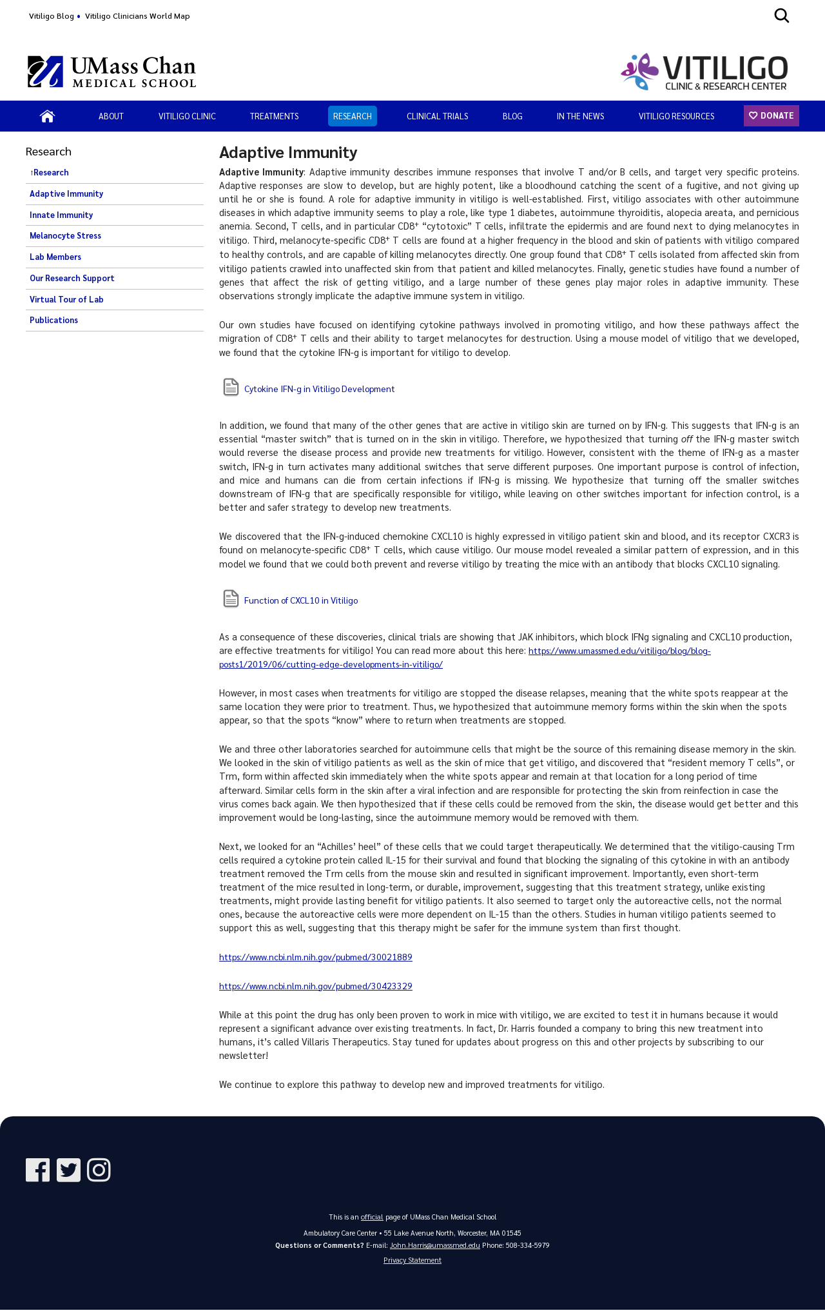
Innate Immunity (61, 215)
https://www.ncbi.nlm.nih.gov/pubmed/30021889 (321, 956)
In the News (580, 115)
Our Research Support (72, 278)
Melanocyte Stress (65, 235)
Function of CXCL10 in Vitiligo (306, 600)
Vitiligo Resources (676, 115)
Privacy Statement (412, 1262)
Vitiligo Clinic (187, 115)
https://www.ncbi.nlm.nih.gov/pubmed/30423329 (321, 985)
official (372, 1216)
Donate (776, 115)
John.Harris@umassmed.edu (435, 1245)
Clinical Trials (437, 115)
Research (352, 115)
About (111, 115)
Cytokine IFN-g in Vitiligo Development (325, 388)
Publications (54, 320)
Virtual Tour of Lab (67, 299)
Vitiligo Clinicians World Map (137, 15)
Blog (513, 115)
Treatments (274, 115)
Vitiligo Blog (51, 15)
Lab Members (55, 257)
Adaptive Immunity (66, 193)
